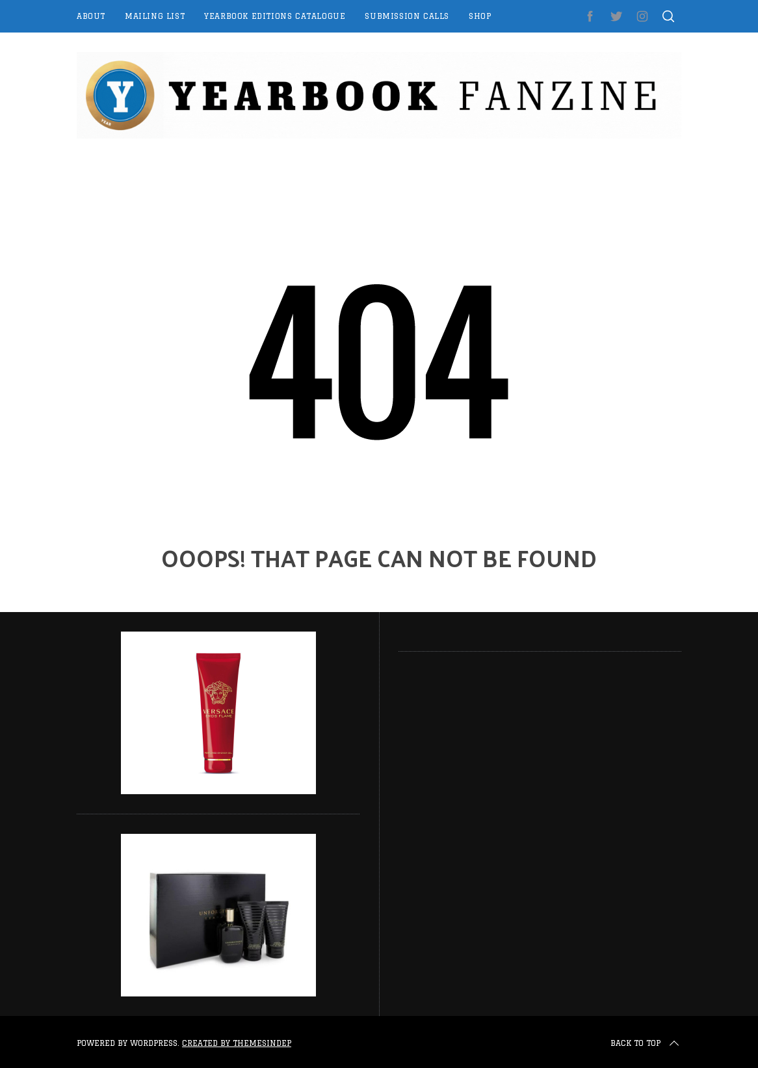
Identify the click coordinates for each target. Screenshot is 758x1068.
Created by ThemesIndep (236, 1043)
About (91, 16)
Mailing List (155, 16)
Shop (480, 16)
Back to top (645, 1043)
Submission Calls (407, 16)
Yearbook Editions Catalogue (274, 16)
